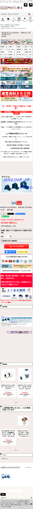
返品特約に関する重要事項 (9, 241)
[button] (2, 19)
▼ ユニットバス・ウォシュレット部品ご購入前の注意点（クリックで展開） (16, 301)
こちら (9, 506)
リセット (29, 467)
